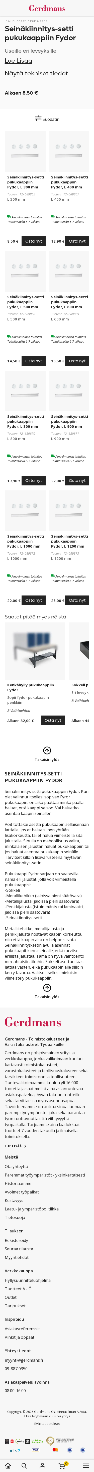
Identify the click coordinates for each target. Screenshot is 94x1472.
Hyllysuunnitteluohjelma (28, 1280)
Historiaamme (18, 1183)
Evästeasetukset (47, 1423)
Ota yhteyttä (16, 1166)
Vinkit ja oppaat (19, 1337)
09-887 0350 (16, 1368)
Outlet (11, 1297)
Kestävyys (14, 1200)
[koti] (13, 1466)
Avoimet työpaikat (22, 1192)
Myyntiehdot (17, 1257)
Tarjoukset (15, 1306)
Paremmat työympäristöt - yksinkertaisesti (45, 1175)
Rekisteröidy (16, 1240)
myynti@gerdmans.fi (24, 1360)
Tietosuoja (15, 1217)
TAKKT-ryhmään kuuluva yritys (47, 1416)
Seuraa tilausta (19, 1249)
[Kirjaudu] (42, 1466)
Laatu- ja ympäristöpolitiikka (32, 1209)
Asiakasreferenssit (22, 1328)
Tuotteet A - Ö (18, 1289)
